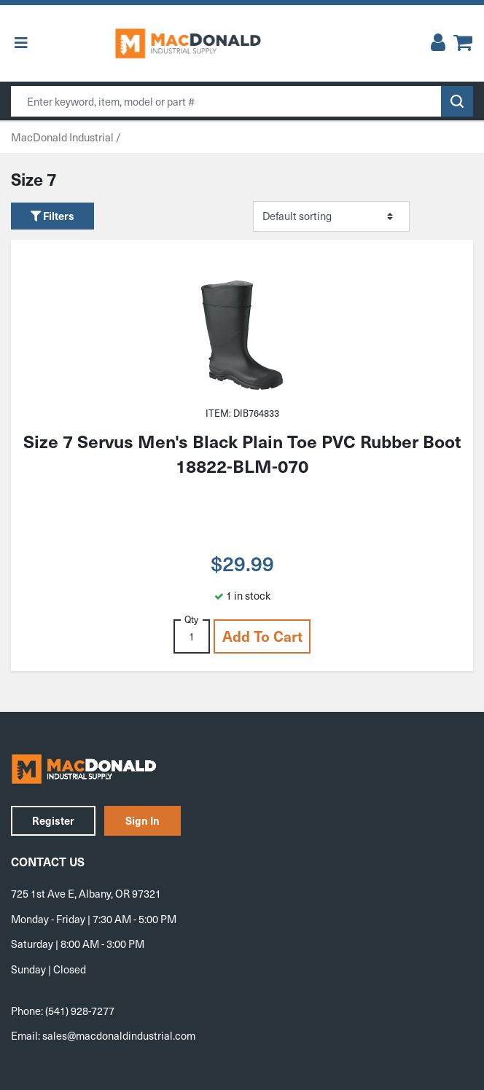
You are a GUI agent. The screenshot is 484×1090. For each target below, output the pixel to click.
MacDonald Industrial (62, 137)
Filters (52, 215)
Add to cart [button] (262, 636)
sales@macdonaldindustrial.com (118, 1035)
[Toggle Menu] (21, 43)
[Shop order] (331, 216)
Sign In (142, 820)
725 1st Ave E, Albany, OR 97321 (86, 893)
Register (53, 820)
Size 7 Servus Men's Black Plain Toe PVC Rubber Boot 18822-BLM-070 (242, 453)
